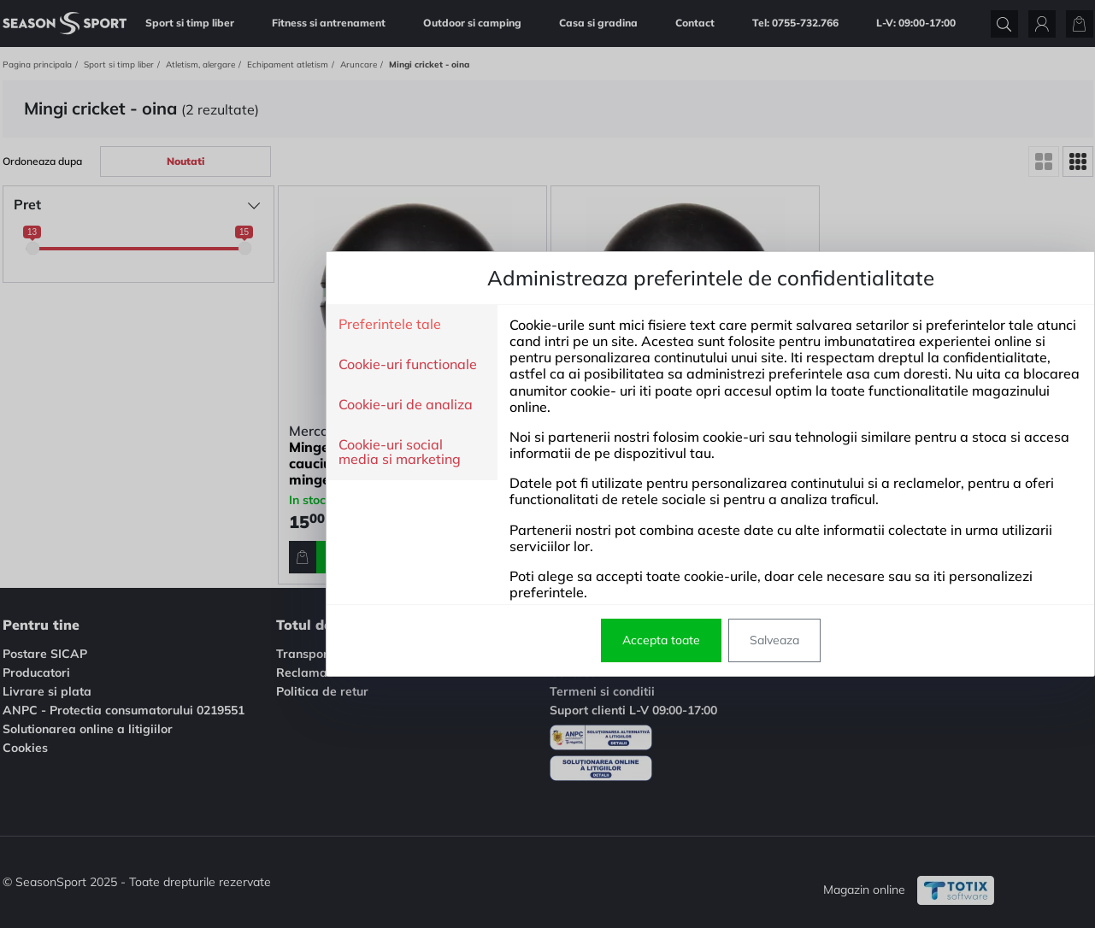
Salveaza (611, 640)
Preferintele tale (226, 324)
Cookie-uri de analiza (242, 405)
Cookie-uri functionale (244, 365)
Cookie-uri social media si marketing (236, 452)
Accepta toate (498, 640)
